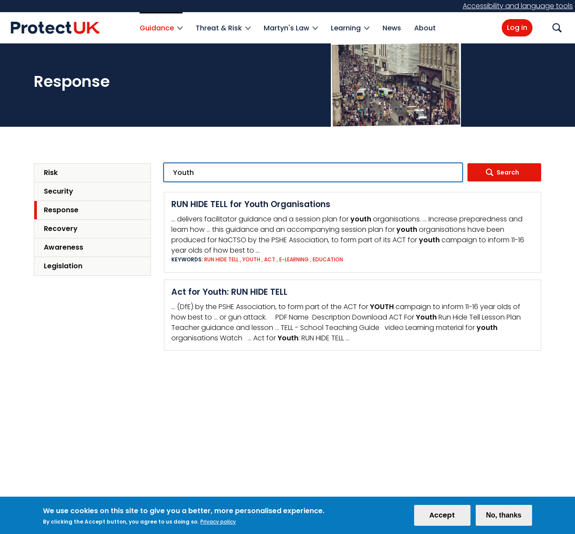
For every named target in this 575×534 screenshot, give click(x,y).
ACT (269, 259)
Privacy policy (218, 524)
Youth (251, 259)
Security (58, 191)
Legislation (63, 266)
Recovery (61, 229)
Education (328, 259)
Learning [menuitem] (350, 33)
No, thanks (504, 517)
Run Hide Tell (221, 259)
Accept (442, 518)
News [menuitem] (391, 28)
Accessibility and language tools (518, 6)
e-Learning (294, 259)
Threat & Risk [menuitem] (223, 33)
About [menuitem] (425, 28)
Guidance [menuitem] (161, 33)
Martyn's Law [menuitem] (291, 33)
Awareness (63, 247)
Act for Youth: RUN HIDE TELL (229, 292)
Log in (517, 28)
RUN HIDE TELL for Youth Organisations (250, 204)
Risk (51, 173)
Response (61, 210)
